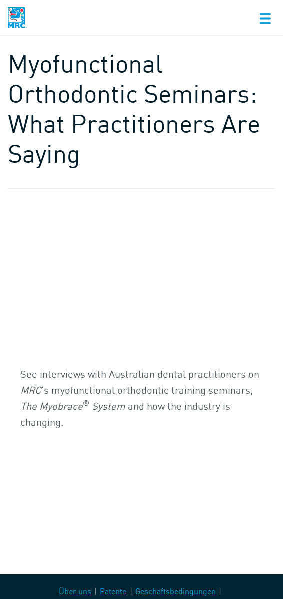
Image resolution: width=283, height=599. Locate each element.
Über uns (75, 591)
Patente (113, 591)
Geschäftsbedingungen (175, 591)
